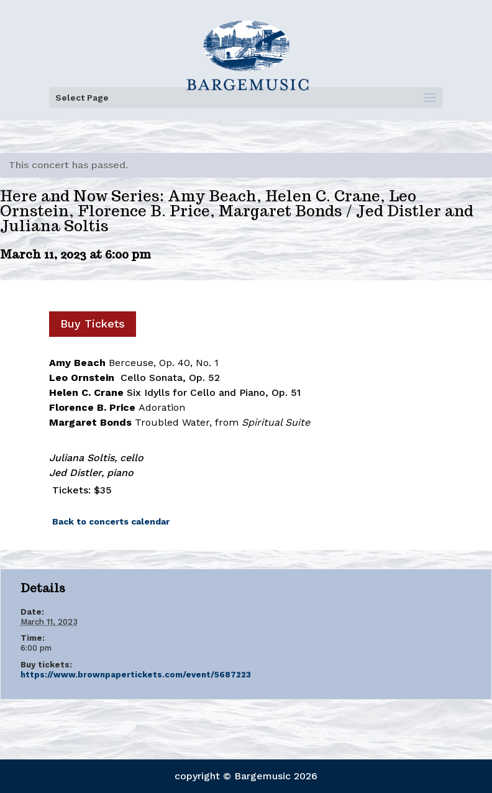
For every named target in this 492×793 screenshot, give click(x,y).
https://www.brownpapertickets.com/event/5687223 (135, 674)
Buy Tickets (92, 323)
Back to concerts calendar (111, 521)
